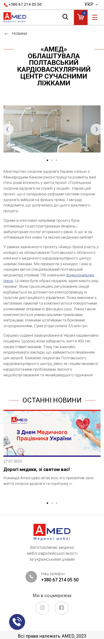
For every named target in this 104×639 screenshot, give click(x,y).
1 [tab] (47, 503)
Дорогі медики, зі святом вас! (36, 469)
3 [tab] (60, 160)
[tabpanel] (52, 129)
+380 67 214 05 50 (25, 4)
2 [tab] (52, 503)
